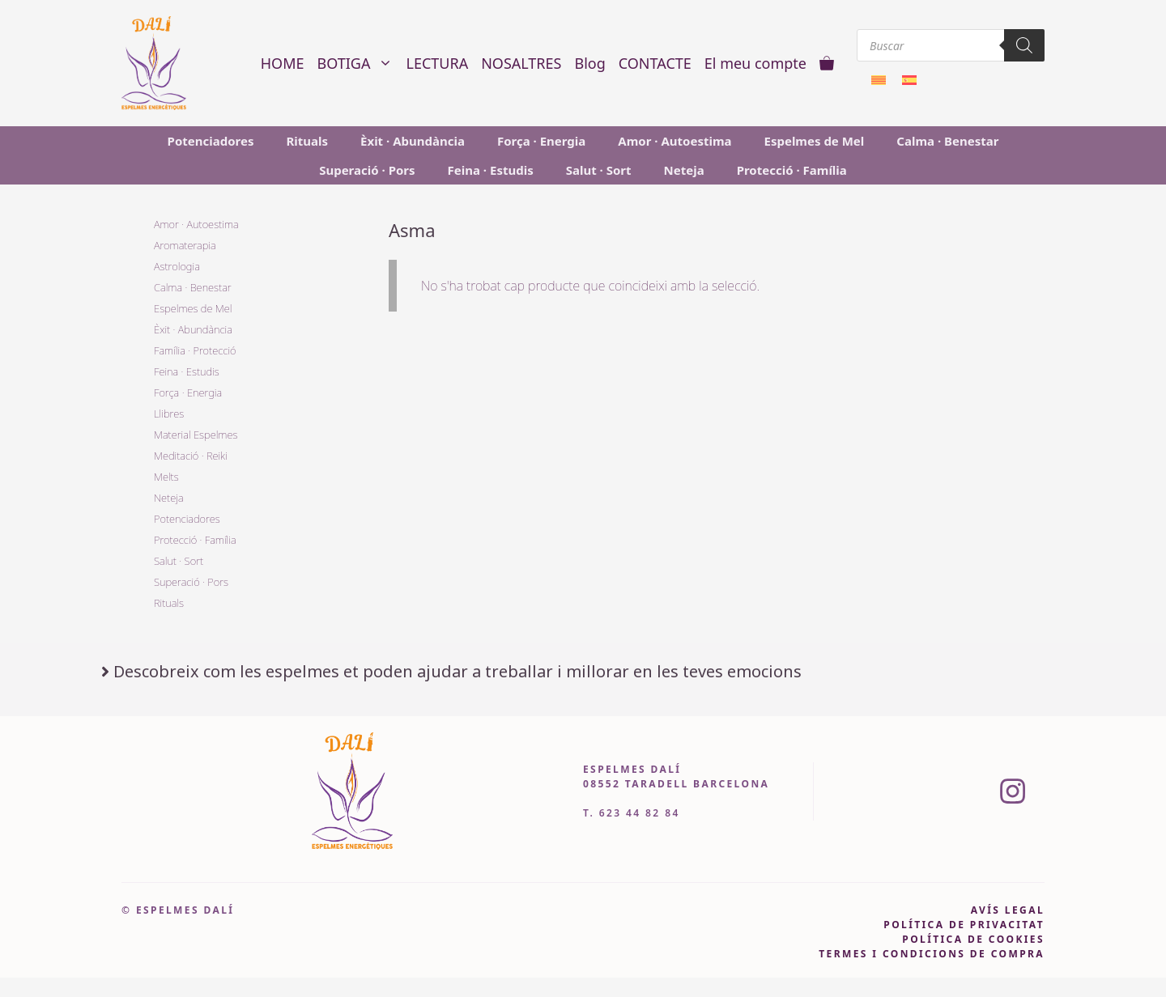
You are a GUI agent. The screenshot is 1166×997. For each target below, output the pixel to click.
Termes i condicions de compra (932, 954)
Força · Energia (541, 141)
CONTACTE (655, 63)
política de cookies (973, 939)
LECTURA (437, 63)
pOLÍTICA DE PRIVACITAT (964, 924)
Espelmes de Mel (814, 141)
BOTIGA (358, 63)
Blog (589, 63)
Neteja (684, 170)
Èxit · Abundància (412, 141)
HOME (282, 63)
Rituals (307, 141)
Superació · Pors (367, 170)
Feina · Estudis (491, 170)
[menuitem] (878, 79)
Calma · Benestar (947, 141)
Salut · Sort (599, 170)
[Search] (1024, 45)
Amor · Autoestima (674, 141)
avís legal (1008, 910)
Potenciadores (211, 141)
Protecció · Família (792, 170)
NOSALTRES (521, 63)
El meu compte (755, 63)
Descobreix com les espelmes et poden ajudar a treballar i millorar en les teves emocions (457, 671)
